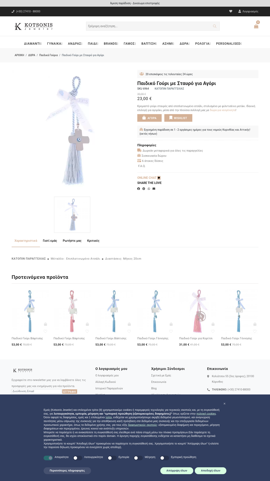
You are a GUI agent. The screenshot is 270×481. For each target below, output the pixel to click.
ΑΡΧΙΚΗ (19, 55)
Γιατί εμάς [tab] (50, 240)
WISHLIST (178, 117)
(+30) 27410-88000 (239, 389)
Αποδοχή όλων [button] (210, 470)
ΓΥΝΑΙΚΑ (55, 44)
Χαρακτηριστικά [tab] (25, 240)
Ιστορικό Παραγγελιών (109, 388)
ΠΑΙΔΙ (93, 44)
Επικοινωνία (158, 381)
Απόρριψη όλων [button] (176, 470)
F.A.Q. (142, 166)
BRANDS (111, 44)
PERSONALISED (230, 44)
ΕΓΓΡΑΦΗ (69, 391)
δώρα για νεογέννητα (223, 110)
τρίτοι (108, 417)
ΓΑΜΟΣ (130, 44)
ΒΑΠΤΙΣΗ (150, 44)
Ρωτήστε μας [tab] (72, 240)
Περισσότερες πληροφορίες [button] (67, 470)
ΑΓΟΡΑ (149, 117)
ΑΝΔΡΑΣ (75, 44)
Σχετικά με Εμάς (161, 375)
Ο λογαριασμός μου (107, 375)
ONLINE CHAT (149, 178)
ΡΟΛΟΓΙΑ (204, 44)
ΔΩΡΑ (186, 44)
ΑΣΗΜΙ (169, 44)
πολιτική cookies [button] (206, 413)
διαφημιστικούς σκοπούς (142, 424)
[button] (224, 404)
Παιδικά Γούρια (48, 55)
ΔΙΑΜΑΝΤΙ (32, 44)
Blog (154, 388)
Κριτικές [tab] (93, 240)
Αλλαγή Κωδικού (105, 381)
